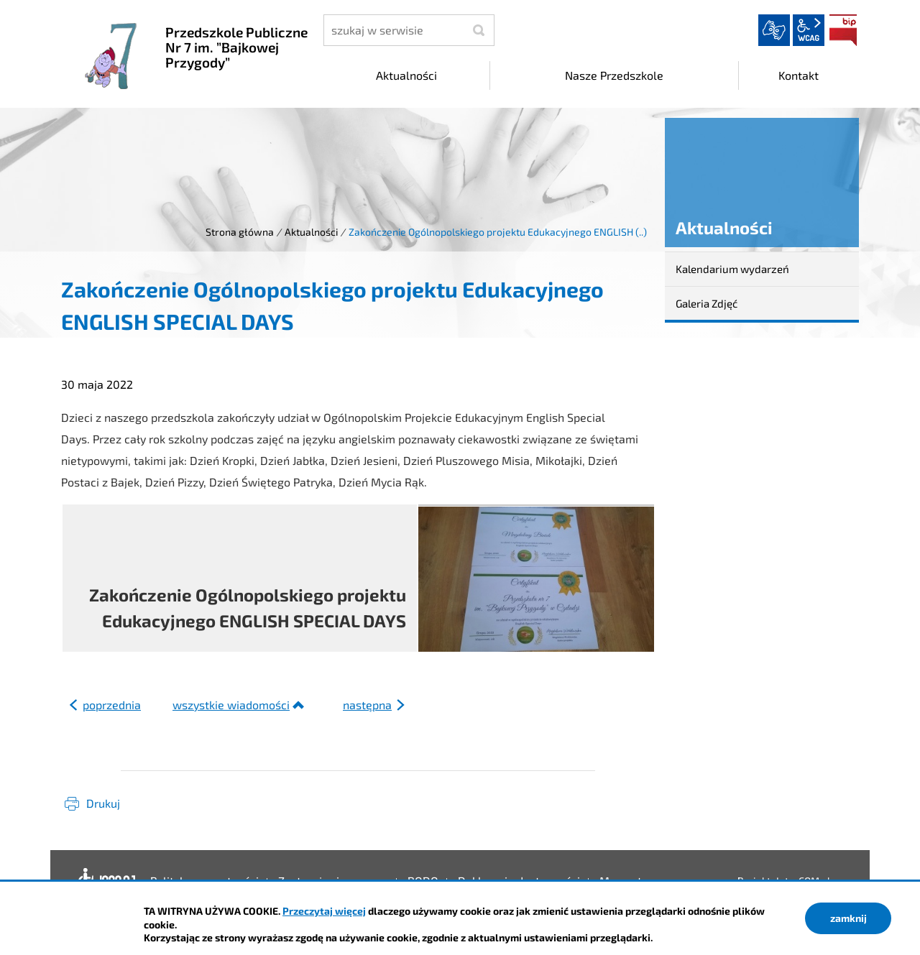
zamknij (848, 918)
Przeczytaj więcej (324, 911)
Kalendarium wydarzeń (732, 268)
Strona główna (240, 232)
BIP (843, 30)
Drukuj (103, 803)
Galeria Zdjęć (706, 303)
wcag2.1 (808, 30)
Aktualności (311, 232)
